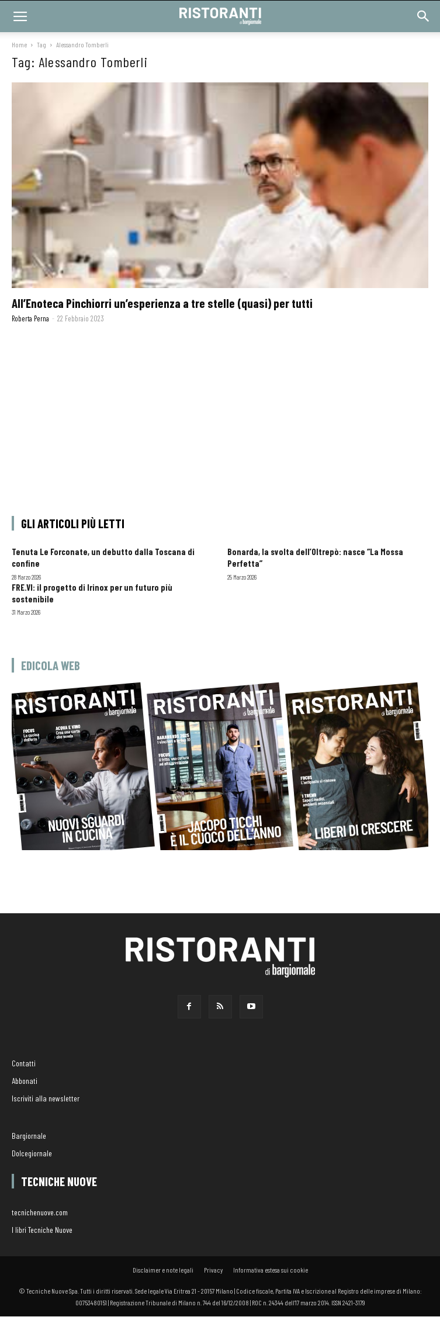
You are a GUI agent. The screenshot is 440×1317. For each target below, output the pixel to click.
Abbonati (24, 1081)
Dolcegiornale (32, 1153)
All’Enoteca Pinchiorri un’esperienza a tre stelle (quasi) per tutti (162, 303)
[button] (423, 16)
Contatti (24, 1063)
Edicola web (50, 665)
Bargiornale (29, 1136)
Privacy (213, 1270)
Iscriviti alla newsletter (45, 1098)
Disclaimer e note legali (163, 1270)
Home (19, 44)
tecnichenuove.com (40, 1212)
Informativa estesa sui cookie (270, 1270)
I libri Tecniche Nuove (42, 1230)
